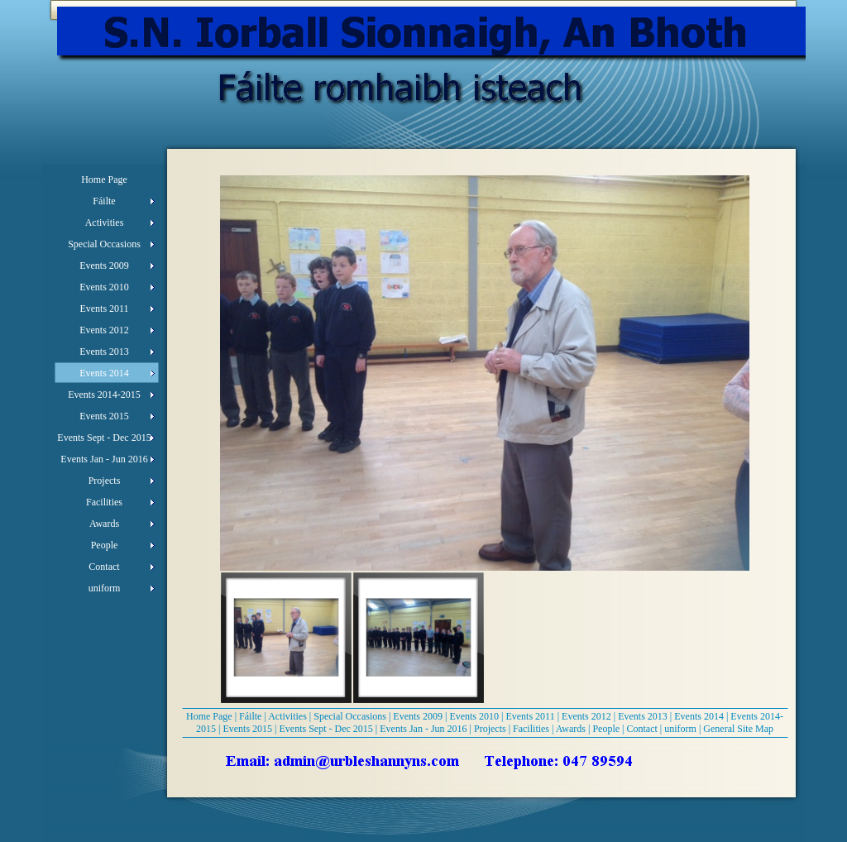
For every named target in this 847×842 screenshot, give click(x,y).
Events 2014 (699, 716)
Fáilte (250, 716)
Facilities (531, 728)
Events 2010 (474, 716)
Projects (490, 728)
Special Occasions (349, 716)
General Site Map (738, 728)
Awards (571, 728)
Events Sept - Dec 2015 (326, 728)
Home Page (209, 716)
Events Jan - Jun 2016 (423, 728)
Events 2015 (247, 728)
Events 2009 (418, 716)
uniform (680, 728)
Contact (642, 728)
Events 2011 (529, 716)
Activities (287, 716)
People (606, 728)
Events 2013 (643, 716)
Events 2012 (586, 716)
